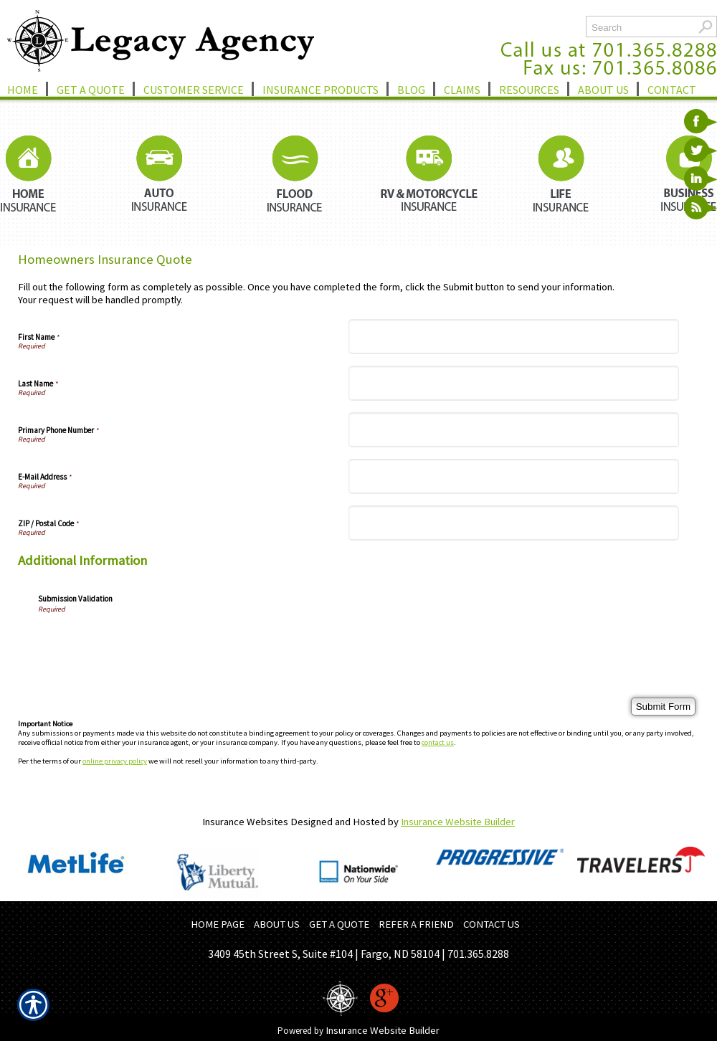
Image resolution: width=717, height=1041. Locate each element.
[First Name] (513, 336)
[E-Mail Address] (513, 476)
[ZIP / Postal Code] (513, 523)
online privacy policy (114, 761)
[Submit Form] (663, 707)
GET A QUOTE (339, 924)
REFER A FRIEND (416, 924)
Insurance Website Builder (458, 821)
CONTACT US (491, 924)
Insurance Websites (245, 821)
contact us (438, 742)
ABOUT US (277, 924)
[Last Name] (513, 383)
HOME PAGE (217, 924)
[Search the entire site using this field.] (639, 28)
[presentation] (147, 642)
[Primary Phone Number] (513, 429)
